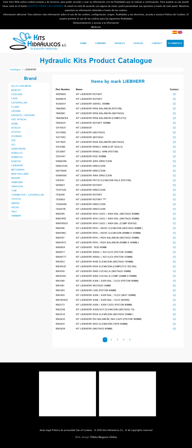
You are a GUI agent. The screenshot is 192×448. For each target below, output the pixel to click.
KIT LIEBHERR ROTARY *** (91, 199)
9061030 (60, 271)
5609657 (60, 185)
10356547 (61, 104)
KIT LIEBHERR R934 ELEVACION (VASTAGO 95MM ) (104, 314)
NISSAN (15, 178)
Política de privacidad (63, 430)
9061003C (61, 266)
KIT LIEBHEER (84, 127)
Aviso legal (45, 430)
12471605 (61, 142)
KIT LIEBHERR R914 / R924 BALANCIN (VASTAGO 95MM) (107, 238)
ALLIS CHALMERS (21, 86)
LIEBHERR (17, 165)
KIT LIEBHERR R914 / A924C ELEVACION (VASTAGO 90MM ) (109, 228)
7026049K (61, 204)
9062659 (60, 328)
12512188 (60, 147)
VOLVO (15, 207)
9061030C (61, 276)
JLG (13, 144)
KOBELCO (16, 153)
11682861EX (62, 118)
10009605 (61, 94)
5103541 (60, 180)
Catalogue (15, 69)
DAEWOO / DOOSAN (22, 115)
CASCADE (16, 94)
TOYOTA (16, 199)
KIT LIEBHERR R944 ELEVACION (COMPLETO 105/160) (106, 266)
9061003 (60, 261)
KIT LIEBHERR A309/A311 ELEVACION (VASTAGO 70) (105, 309)
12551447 (61, 156)
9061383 (60, 290)
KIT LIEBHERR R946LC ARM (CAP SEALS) (99, 147)
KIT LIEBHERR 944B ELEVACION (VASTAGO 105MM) (104, 261)
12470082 (61, 132)
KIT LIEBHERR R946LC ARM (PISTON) (97, 151)
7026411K (61, 209)
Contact (157, 43)
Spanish (174, 32)
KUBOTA (16, 161)
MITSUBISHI (17, 170)
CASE (14, 98)
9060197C (61, 242)
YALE (14, 211)
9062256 (60, 309)
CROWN (15, 111)
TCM (13, 190)
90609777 (61, 257)
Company (100, 43)
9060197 (60, 238)
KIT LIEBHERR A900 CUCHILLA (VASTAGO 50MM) (103, 271)
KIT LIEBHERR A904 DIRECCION (94, 161)
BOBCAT (16, 90)
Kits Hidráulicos (37, 41)
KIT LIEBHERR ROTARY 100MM (93, 123)
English (180, 32)
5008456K (61, 175)
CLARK (15, 107)
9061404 (60, 295)
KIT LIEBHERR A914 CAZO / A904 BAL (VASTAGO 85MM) (107, 214)
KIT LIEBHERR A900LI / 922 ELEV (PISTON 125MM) (104, 252)
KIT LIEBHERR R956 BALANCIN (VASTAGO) (100, 113)
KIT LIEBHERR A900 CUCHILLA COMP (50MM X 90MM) (106, 276)
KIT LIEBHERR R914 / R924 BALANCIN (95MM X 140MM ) (107, 242)
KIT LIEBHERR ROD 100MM (91, 156)
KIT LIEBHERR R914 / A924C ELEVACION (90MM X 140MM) (108, 233)
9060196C (61, 233)
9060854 (60, 247)
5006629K (61, 161)
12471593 (61, 137)
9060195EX (62, 223)
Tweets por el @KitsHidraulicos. (127, 373)
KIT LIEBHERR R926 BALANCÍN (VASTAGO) (100, 142)
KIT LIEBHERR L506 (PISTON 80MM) (96, 290)
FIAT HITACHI (18, 119)
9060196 (60, 228)
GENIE (14, 123)
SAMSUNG (17, 182)
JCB (13, 140)
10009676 (61, 99)
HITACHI (15, 128)
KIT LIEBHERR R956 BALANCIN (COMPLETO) (101, 118)
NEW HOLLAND (19, 174)
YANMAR (16, 216)
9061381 (60, 285)
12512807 (61, 151)
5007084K (61, 171)
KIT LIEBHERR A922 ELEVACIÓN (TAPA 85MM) (102, 324)
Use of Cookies (84, 430)
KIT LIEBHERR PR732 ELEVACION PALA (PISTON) (103, 180)
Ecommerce (175, 43)
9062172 (60, 305)
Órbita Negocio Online (103, 437)
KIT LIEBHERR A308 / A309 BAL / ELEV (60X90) (102, 300)
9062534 (60, 314)
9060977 (60, 252)
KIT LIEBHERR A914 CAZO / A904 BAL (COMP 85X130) (106, 223)
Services (119, 43)
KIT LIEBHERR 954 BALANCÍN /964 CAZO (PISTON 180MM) (108, 319)
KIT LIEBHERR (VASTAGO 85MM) (94, 328)
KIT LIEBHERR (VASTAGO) (90, 132)
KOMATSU (17, 157)
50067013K (62, 166)
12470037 (61, 127)
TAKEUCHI (17, 186)
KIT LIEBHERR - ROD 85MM (91, 247)
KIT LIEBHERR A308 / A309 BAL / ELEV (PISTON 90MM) (107, 281)
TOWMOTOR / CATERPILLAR (27, 195)
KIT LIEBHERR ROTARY (89, 94)
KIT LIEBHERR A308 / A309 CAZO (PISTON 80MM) (104, 305)
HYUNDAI (16, 136)
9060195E (61, 218)
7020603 (60, 199)
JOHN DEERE (18, 149)
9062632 (60, 319)
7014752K (61, 190)
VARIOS (15, 203)
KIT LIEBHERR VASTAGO (89, 137)
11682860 (61, 108)
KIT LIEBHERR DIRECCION (90, 166)
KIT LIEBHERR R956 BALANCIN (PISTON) (99, 108)
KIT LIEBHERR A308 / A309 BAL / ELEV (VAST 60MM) (106, 295)
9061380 (60, 281)
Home (83, 43)
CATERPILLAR (19, 103)
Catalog (138, 43)
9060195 (60, 214)
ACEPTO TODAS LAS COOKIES (45, 6)
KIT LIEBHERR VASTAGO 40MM (93, 285)
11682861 (60, 113)
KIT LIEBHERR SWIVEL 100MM (93, 104)
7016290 (60, 194)
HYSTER (16, 132)
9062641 (60, 324)
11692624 (61, 123)
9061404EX (62, 300)
